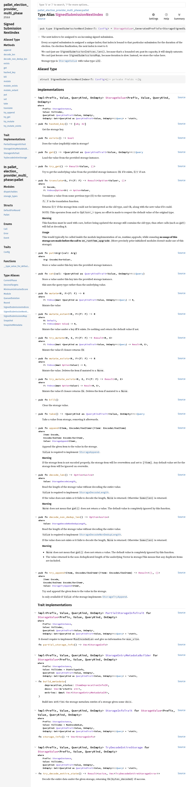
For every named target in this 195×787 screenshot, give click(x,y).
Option (103, 180)
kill (52, 399)
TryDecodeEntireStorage (124, 747)
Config (103, 28)
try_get (54, 166)
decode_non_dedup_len (64, 517)
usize (88, 474)
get (51, 152)
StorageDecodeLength (63, 481)
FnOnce (50, 190)
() (92, 166)
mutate (53, 293)
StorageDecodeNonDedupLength (68, 523)
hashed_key (57, 123)
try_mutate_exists (62, 379)
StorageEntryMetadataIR (89, 692)
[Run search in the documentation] (111, 4)
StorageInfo (97, 644)
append (53, 428)
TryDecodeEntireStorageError (136, 773)
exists (53, 137)
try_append (57, 572)
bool (71, 137)
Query (120, 118)
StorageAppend (60, 441)
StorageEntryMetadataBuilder (128, 655)
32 (83, 123)
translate (56, 180)
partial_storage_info (58, 644)
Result (73, 166)
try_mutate (57, 337)
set (51, 273)
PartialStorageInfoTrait (124, 613)
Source (41, 18)
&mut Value (62, 323)
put (51, 252)
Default (51, 320)
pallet (85, 10)
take (52, 413)
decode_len (57, 474)
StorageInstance (61, 108)
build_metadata (54, 681)
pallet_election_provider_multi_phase (59, 10)
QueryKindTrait (64, 115)
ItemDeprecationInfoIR (91, 685)
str (76, 688)
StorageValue (123, 28)
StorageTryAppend (62, 585)
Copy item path (107, 14)
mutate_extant (59, 313)
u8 (76, 123)
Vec (85, 644)
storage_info (52, 736)
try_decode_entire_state (60, 773)
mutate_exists (59, 358)
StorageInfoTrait (119, 710)
